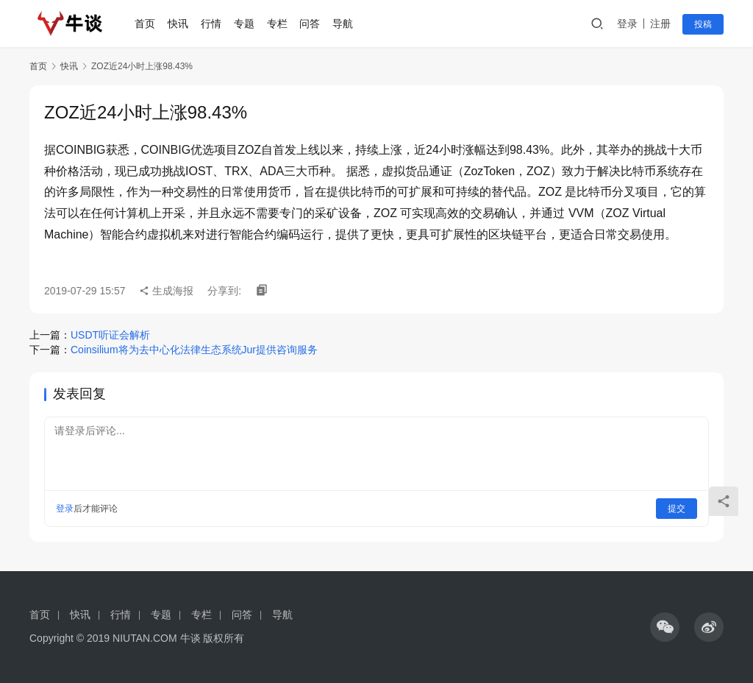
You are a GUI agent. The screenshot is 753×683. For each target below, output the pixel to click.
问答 (315, 23)
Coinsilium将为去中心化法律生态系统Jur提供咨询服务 (194, 349)
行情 (216, 23)
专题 (249, 23)
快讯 (184, 23)
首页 (150, 23)
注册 (660, 23)
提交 (676, 508)
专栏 (282, 23)
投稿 (703, 24)
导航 (348, 23)
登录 (627, 23)
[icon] (664, 627)
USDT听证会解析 (110, 335)
